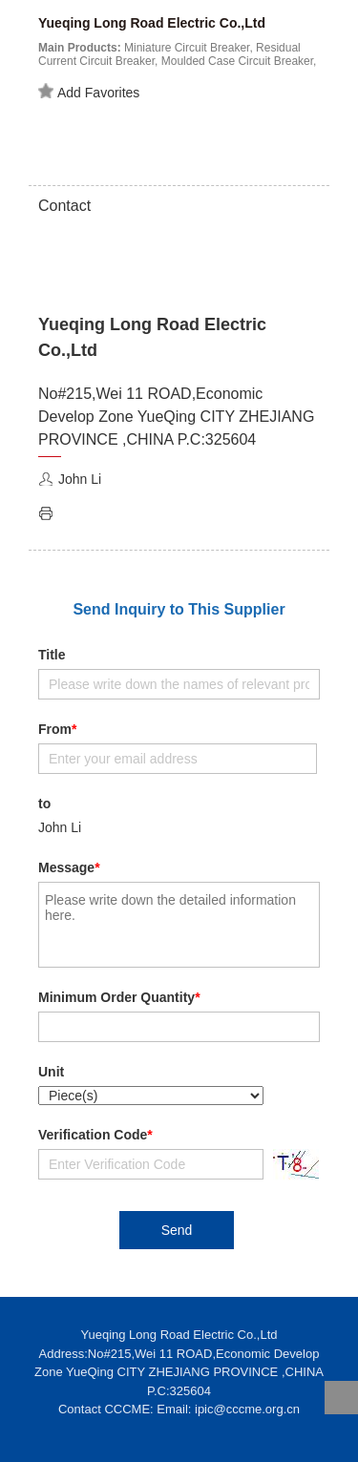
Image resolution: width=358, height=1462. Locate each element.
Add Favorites (88, 91)
